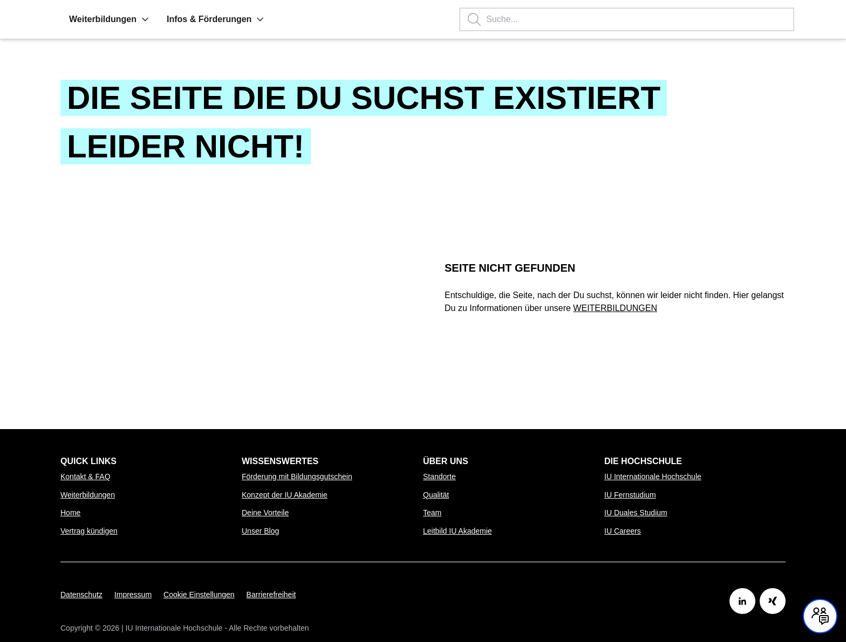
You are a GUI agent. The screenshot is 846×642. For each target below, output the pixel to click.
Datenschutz (81, 594)
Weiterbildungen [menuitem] (109, 19)
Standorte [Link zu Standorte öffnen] (439, 476)
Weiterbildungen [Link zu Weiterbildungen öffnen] (87, 495)
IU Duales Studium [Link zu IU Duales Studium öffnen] (635, 512)
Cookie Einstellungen (199, 594)
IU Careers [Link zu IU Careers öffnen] (622, 531)
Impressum (133, 594)
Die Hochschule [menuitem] (643, 461)
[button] (145, 19)
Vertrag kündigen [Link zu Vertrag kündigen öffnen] (89, 531)
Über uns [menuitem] (445, 461)
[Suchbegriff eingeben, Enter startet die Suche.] (626, 19)
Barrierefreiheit (271, 594)
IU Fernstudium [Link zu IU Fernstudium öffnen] (630, 495)
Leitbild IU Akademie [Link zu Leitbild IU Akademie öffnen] (457, 531)
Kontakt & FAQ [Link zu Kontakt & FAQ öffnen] (85, 476)
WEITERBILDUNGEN (615, 308)
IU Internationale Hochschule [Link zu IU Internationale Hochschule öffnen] (652, 476)
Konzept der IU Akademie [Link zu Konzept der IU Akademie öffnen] (285, 495)
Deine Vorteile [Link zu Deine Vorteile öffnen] (265, 512)
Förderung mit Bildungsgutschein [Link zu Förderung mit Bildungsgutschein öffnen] (297, 476)
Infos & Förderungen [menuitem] (215, 19)
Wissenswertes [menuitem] (280, 461)
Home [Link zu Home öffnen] (70, 512)
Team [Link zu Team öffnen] (432, 512)
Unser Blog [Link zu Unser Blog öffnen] (260, 531)
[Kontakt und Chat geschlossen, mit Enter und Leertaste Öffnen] (820, 616)
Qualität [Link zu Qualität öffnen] (436, 495)
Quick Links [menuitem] (88, 461)
